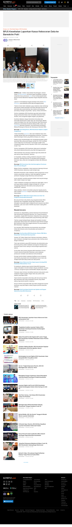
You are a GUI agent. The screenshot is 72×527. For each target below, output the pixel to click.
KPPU (46, 479)
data (30, 96)
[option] (22, 307)
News (5, 6)
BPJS (19, 94)
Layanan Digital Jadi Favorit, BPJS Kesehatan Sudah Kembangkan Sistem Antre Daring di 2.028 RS (33, 387)
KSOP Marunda (26, 491)
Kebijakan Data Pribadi (40, 510)
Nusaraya (10, 6)
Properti (55, 6)
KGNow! (62, 488)
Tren (42, 6)
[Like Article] (8, 45)
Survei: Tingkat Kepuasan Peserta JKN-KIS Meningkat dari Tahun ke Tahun (31, 366)
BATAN (35, 483)
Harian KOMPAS (64, 481)
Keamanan (16, 125)
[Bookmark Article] (43, 45)
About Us (17, 510)
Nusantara (26, 8)
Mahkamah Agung (26, 486)
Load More (25, 462)
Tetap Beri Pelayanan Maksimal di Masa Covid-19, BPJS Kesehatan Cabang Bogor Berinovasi (33, 444)
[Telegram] (9, 482)
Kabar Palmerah (10, 510)
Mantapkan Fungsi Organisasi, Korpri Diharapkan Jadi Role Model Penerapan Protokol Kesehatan (33, 376)
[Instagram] (11, 482)
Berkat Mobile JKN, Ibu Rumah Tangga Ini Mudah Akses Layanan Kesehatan (33, 415)
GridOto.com (63, 496)
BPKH (19, 8)
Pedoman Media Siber (50, 510)
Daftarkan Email (8, 501)
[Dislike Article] (20, 45)
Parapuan (63, 500)
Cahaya (19, 6)
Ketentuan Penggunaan (30, 510)
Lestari (46, 6)
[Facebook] (4, 482)
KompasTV (63, 483)
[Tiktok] (9, 484)
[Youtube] (4, 484)
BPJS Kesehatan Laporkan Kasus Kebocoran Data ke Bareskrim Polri (33, 318)
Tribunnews (63, 502)
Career (57, 510)
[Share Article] (31, 45)
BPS (22, 8)
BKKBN (24, 484)
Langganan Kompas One (50, 2)
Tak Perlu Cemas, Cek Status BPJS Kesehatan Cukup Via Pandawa (32, 395)
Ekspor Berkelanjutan (49, 481)
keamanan (26, 133)
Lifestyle (37, 6)
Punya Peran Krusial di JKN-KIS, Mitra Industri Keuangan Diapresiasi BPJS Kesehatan (32, 434)
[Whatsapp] (7, 484)
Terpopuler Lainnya (59, 117)
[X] (7, 482)
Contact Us (62, 510)
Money (50, 6)
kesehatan (24, 191)
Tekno (23, 6)
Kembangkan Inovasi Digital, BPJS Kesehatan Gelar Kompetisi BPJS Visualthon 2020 (33, 357)
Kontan (62, 491)
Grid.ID (62, 495)
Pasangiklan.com (64, 489)
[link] (65, 2)
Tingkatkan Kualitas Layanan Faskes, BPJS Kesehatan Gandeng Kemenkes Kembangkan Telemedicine (32, 328)
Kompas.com (6, 29)
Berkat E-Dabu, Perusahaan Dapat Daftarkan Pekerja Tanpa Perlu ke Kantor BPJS (31, 453)
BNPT (46, 488)
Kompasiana (63, 484)
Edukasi (60, 6)
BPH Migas (47, 484)
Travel (64, 6)
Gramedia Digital (64, 505)
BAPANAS (47, 483)
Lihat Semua (44, 8)
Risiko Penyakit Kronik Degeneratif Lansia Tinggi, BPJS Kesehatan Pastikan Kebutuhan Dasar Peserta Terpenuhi (33, 338)
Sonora (62, 493)
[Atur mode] (62, 2)
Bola (33, 6)
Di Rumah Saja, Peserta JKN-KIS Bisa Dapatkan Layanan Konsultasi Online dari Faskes (32, 424)
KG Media (63, 486)
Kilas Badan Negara (14, 29)
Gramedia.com (64, 503)
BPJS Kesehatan (23, 29)
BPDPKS (24, 483)
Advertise (22, 510)
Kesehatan (23, 94)
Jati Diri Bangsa (37, 479)
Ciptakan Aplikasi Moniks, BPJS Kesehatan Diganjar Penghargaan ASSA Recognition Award (33, 347)
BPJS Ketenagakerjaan (49, 486)
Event (14, 6)
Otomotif (28, 6)
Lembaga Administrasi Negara (35, 8)
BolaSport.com (64, 498)
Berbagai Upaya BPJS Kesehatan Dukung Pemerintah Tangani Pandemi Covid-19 (30, 405)
